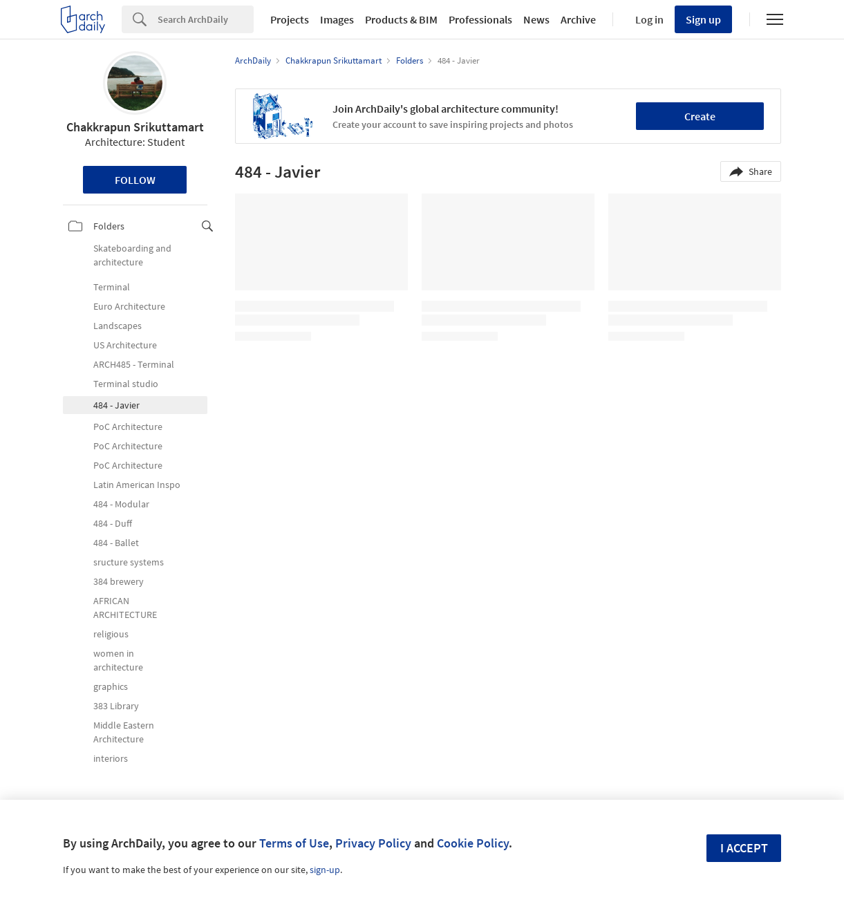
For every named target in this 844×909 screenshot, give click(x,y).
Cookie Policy (473, 843)
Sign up (703, 19)
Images (337, 19)
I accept (744, 848)
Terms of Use (294, 843)
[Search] (206, 19)
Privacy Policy (373, 843)
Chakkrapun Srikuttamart (135, 127)
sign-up (325, 869)
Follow (135, 180)
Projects (289, 19)
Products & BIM (401, 19)
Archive (578, 19)
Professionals (480, 19)
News (536, 19)
